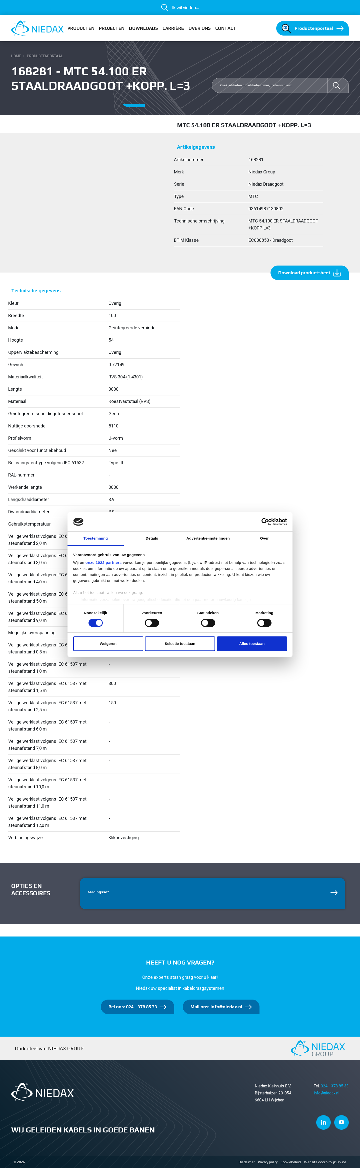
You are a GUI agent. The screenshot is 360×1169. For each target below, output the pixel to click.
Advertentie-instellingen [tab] (208, 538)
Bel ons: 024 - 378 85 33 (132, 1007)
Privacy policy (268, 1163)
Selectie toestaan (180, 643)
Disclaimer (247, 1163)
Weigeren (108, 643)
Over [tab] (264, 538)
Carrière (173, 28)
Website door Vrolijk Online (325, 1163)
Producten (81, 28)
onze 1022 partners (104, 562)
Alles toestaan (252, 643)
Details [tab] (152, 538)
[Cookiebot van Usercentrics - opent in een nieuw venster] (265, 522)
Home (16, 56)
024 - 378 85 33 (335, 1087)
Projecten (111, 28)
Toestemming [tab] (96, 538)
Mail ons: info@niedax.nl (216, 1007)
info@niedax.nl (326, 1094)
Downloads (143, 28)
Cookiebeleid (291, 1163)
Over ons (199, 28)
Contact (225, 28)
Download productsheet (304, 272)
